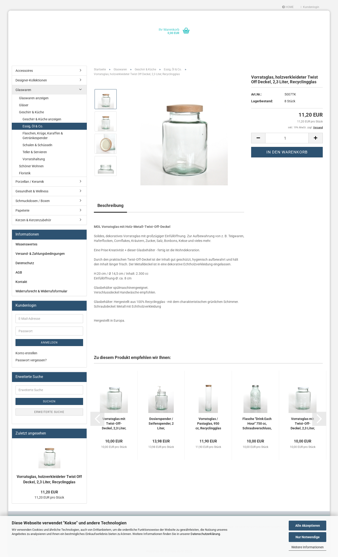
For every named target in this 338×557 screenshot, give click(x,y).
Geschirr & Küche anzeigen (42, 119)
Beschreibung (110, 205)
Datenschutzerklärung (205, 534)
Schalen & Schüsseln (37, 145)
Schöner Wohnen (31, 166)
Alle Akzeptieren (307, 525)
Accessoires (24, 70)
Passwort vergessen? (31, 360)
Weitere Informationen (307, 547)
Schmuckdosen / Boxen (32, 201)
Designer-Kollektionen (31, 80)
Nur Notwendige (308, 537)
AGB (18, 272)
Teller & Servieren (35, 152)
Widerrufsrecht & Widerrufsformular (41, 291)
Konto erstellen (26, 353)
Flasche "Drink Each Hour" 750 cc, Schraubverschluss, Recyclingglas (257, 424)
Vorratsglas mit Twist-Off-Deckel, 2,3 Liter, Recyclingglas (114, 424)
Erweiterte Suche (49, 412)
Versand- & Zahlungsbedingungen (40, 254)
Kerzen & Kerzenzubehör (33, 220)
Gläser (23, 105)
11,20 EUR (49, 492)
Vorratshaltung (34, 159)
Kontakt (21, 282)
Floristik (25, 173)
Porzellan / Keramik (29, 181)
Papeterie (22, 210)
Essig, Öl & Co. (33, 126)
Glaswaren (23, 90)
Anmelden (49, 342)
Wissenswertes (26, 244)
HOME (288, 7)
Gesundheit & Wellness (31, 191)
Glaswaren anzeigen (34, 98)
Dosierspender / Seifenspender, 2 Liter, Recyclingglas (161, 424)
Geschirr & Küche (31, 112)
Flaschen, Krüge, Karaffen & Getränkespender (43, 135)
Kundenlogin (310, 7)
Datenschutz (24, 263)
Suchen (49, 401)
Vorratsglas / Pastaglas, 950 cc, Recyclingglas (208, 423)
